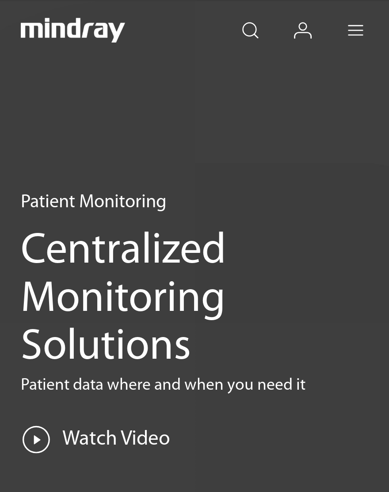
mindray (73, 30)
